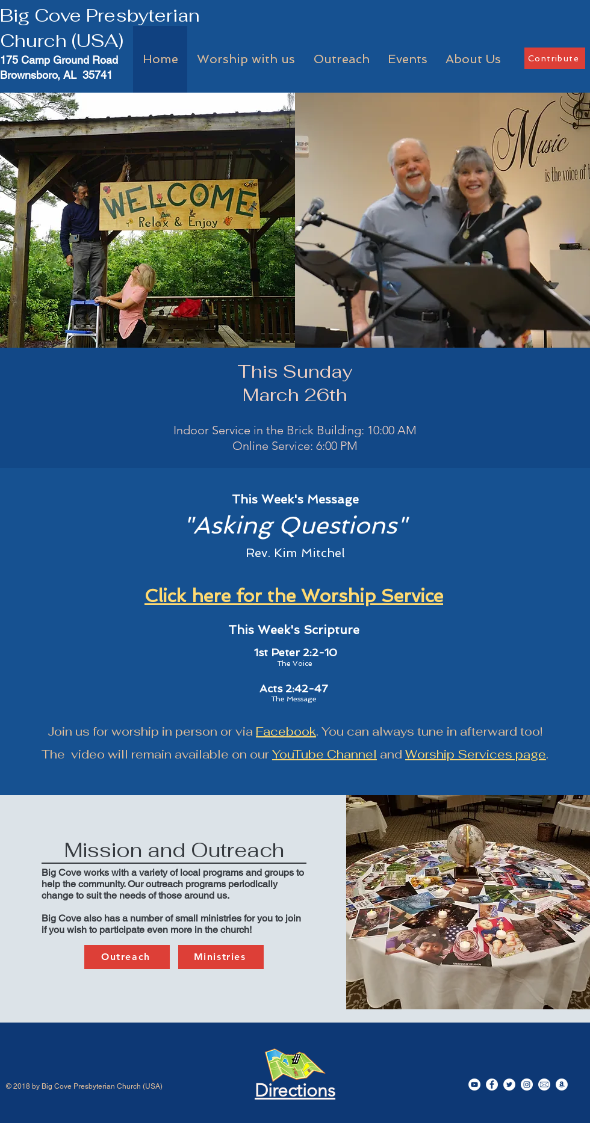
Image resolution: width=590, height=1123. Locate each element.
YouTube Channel (324, 754)
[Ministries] (221, 957)
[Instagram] (527, 1084)
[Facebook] (492, 1084)
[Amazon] (562, 1084)
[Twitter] (509, 1084)
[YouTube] (474, 1084)
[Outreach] (127, 957)
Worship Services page (475, 754)
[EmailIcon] (544, 1084)
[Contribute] (554, 58)
